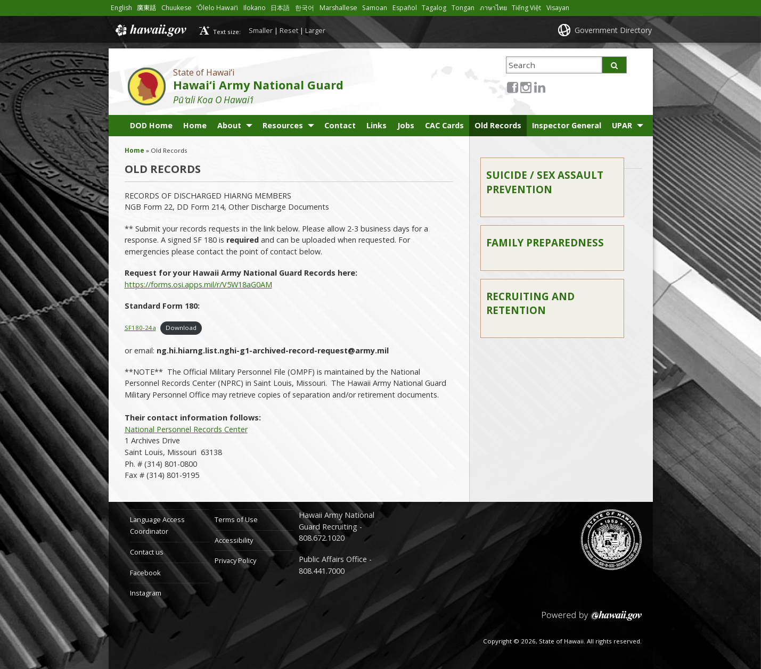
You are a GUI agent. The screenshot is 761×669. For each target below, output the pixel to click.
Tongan (463, 7)
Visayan (557, 7)
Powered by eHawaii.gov (592, 620)
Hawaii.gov (150, 30)
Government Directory (613, 30)
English (121, 7)
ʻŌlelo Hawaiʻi (217, 7)
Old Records (497, 125)
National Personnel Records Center (186, 429)
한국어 (304, 7)
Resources (283, 125)
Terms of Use (236, 519)
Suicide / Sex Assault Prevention (544, 181)
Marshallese (338, 7)
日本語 (280, 7)
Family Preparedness (545, 242)
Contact (340, 125)
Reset (289, 30)
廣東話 (146, 7)
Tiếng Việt (526, 7)
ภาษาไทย (493, 7)
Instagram (145, 593)
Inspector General (566, 125)
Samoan (374, 7)
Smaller (261, 30)
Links (376, 125)
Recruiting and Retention (530, 303)
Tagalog (434, 7)
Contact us (146, 552)
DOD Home (151, 125)
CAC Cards (444, 125)
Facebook (145, 572)
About (229, 125)
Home (195, 125)
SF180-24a (140, 328)
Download (181, 328)
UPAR (622, 125)
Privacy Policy (235, 560)
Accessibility (234, 540)
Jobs (405, 125)
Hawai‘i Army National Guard (258, 85)
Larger (315, 30)
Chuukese (176, 7)
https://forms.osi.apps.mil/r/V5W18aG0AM (198, 284)
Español (404, 7)
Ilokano (254, 7)
